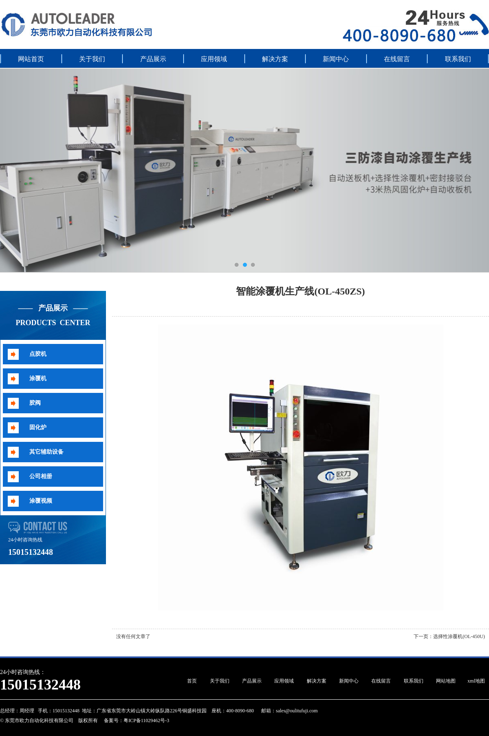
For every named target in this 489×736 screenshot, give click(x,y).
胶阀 (35, 403)
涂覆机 (37, 378)
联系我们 (458, 58)
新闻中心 (336, 58)
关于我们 (92, 58)
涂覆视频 (40, 501)
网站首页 (31, 58)
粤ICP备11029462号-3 (146, 720)
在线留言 (397, 58)
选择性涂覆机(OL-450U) (459, 636)
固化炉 (37, 427)
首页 (192, 681)
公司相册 (40, 476)
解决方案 (275, 58)
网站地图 (446, 681)
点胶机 (37, 354)
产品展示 (153, 58)
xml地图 (476, 681)
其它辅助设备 (46, 452)
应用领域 (214, 58)
